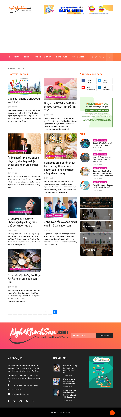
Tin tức (17, 57)
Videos (81, 57)
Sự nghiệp (38, 57)
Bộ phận (27, 57)
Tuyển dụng (102, 140)
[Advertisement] (60, 36)
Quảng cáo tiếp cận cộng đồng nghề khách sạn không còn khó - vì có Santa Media (103, 173)
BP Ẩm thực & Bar (60, 96)
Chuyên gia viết (61, 57)
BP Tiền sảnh (22, 151)
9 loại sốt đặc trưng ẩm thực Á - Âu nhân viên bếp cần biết (24, 278)
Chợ (73, 57)
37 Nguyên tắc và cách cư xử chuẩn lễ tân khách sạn (69, 381)
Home (12, 68)
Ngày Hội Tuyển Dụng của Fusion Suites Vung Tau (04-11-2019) (102, 159)
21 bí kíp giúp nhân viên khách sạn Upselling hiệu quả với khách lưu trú (22, 222)
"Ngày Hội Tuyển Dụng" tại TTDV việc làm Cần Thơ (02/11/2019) (102, 145)
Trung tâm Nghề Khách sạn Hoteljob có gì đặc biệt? (103, 186)
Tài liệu (48, 57)
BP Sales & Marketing (24, 92)
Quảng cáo (102, 168)
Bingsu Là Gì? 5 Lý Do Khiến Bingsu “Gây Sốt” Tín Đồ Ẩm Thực (60, 106)
